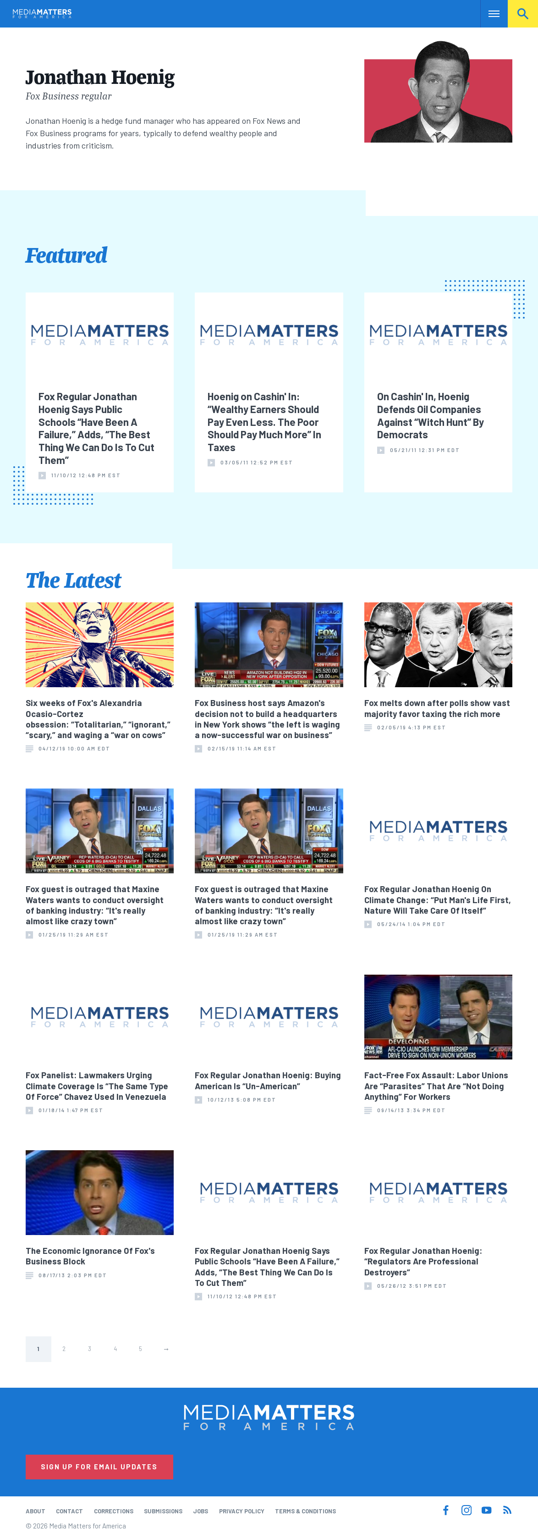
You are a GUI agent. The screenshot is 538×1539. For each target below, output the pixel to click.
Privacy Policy (241, 1511)
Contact (69, 1511)
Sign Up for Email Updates (99, 1466)
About (35, 1511)
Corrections (113, 1511)
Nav (488, 14)
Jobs (200, 1511)
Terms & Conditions (305, 1511)
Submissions (163, 1511)
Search (523, 14)
